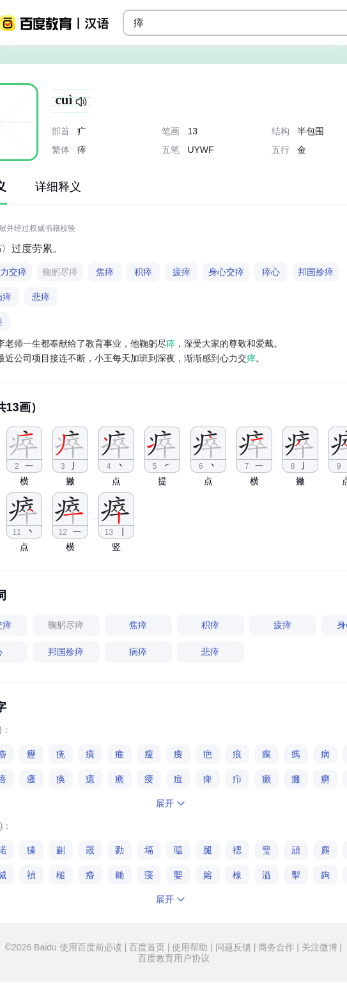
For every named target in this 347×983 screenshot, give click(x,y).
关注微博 (319, 947)
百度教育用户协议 (174, 958)
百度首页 (147, 947)
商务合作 (276, 947)
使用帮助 (190, 947)
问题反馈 (233, 947)
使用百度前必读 (92, 947)
